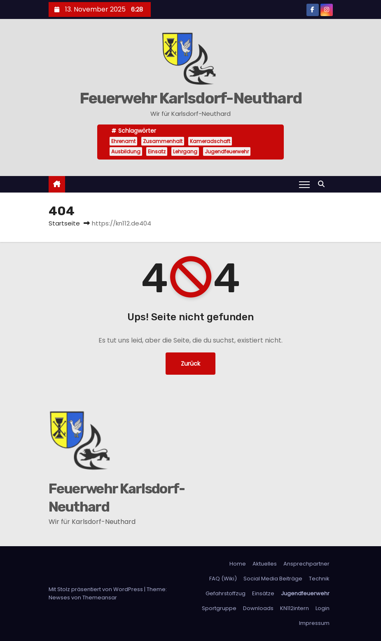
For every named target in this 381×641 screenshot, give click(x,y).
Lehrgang (185, 151)
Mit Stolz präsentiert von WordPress (96, 589)
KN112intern (294, 608)
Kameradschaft (210, 141)
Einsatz (157, 151)
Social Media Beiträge (272, 578)
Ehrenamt (123, 141)
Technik (319, 578)
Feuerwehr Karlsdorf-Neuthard (190, 98)
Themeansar (99, 597)
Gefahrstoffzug (225, 593)
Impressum (314, 623)
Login (323, 608)
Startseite (64, 223)
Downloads (258, 608)
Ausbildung (125, 151)
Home (237, 564)
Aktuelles (264, 564)
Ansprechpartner (306, 564)
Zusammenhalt (162, 141)
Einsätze (263, 593)
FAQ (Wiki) (223, 578)
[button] (323, 184)
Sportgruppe (219, 608)
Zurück (190, 363)
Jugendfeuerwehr (227, 151)
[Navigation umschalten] (304, 184)
